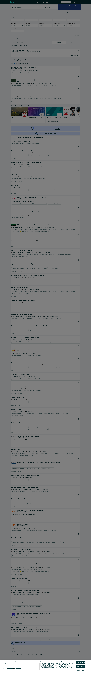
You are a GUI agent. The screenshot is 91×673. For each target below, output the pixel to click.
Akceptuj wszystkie (81, 662)
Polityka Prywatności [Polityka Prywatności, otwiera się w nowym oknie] (17, 668)
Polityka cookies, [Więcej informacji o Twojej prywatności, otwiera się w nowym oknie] (10, 668)
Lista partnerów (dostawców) (46, 671)
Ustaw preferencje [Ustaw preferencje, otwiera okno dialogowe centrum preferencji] (80, 670)
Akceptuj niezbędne (81, 666)
